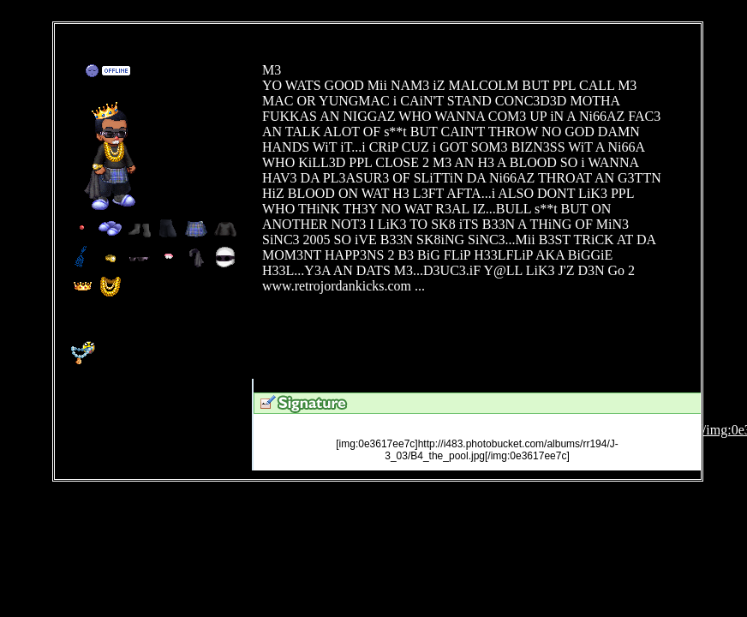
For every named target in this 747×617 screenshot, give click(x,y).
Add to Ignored (210, 72)
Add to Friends (145, 72)
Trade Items (190, 72)
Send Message (168, 72)
